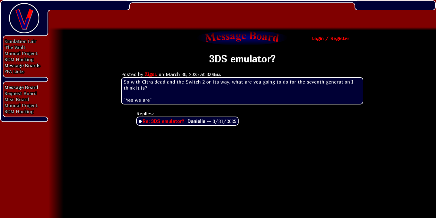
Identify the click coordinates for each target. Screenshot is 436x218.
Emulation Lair (20, 41)
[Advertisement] (242, 13)
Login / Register (330, 38)
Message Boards (23, 65)
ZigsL (151, 74)
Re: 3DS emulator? (163, 121)
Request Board (21, 93)
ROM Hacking (19, 59)
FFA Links (15, 71)
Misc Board (17, 99)
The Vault (15, 47)
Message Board (21, 87)
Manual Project (21, 53)
